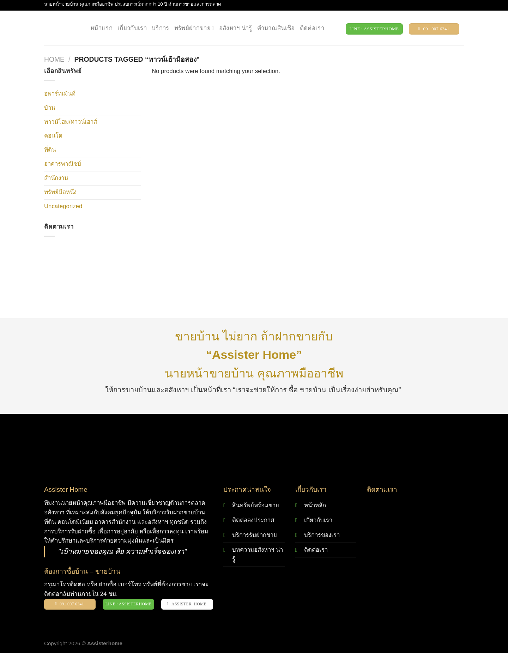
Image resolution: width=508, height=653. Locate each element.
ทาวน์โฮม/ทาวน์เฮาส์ (70, 122)
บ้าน (49, 107)
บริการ (160, 28)
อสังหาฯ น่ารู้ (235, 28)
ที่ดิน (50, 149)
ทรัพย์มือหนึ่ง (60, 192)
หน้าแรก (101, 28)
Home (54, 59)
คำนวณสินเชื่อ (276, 28)
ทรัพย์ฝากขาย (194, 28)
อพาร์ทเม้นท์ (59, 93)
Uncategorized (63, 206)
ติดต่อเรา (312, 28)
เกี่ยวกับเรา (132, 28)
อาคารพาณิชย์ (62, 164)
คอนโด (53, 135)
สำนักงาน (56, 178)
